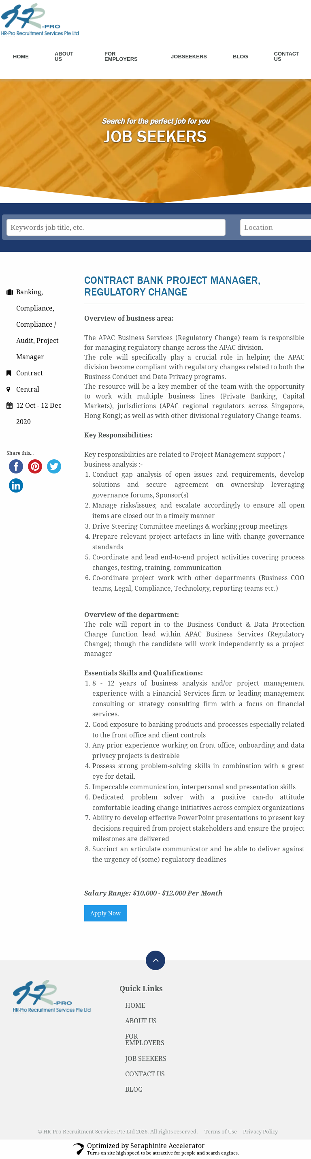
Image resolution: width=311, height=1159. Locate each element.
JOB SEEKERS (145, 1059)
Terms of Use (220, 1132)
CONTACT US (145, 1074)
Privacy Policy (260, 1132)
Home (21, 57)
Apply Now (105, 913)
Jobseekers (189, 57)
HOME (135, 1005)
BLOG (134, 1089)
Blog (240, 57)
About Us (64, 56)
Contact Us (287, 56)
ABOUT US (141, 1021)
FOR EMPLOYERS (144, 1040)
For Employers (121, 56)
